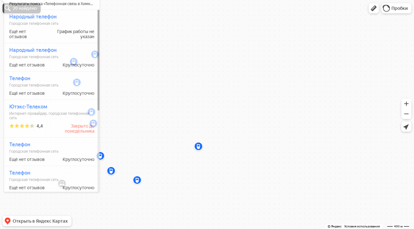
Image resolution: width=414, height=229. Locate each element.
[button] (374, 8)
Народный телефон (30, 35)
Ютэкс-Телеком (25, 125)
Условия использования (362, 226)
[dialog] (49, 114)
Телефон (16, 97)
